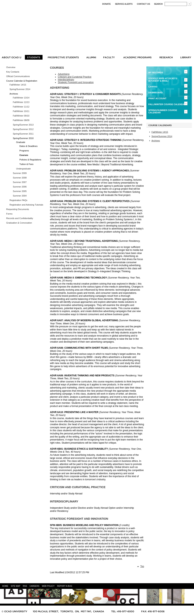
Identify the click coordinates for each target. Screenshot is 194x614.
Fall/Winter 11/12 (21, 107)
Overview (10, 67)
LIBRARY (186, 57)
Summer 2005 (19, 191)
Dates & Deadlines (28, 146)
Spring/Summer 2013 (23, 125)
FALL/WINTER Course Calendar (167, 104)
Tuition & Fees (26, 164)
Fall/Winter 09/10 (21, 116)
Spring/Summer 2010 (23, 138)
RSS (25, 586)
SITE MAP (15, 586)
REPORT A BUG (64, 586)
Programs (24, 150)
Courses (23, 155)
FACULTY (109, 57)
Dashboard (155, 92)
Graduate (20, 142)
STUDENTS (34, 57)
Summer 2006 (19, 187)
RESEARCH (166, 57)
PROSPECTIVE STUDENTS (63, 57)
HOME (5, 586)
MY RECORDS (155, 72)
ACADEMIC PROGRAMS (137, 57)
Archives (14, 94)
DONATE (106, 4)
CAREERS (34, 586)
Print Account (157, 98)
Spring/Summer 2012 (23, 129)
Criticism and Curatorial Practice (74, 76)
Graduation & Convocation (19, 223)
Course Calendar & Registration (21, 81)
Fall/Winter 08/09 (21, 120)
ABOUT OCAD (11, 57)
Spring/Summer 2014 (20, 89)
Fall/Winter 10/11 (21, 111)
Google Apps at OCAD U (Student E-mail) (162, 79)
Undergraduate (23, 168)
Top (142, 566)
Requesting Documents (17, 209)
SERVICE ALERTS (124, 4)
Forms (9, 214)
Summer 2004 (19, 196)
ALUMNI (91, 57)
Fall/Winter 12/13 (21, 102)
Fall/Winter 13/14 (21, 97)
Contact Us (143, 4)
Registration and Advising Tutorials (26, 205)
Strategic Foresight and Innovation (76, 82)
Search (158, 4)
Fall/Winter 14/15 (18, 85)
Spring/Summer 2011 (23, 134)
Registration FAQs (18, 200)
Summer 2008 (19, 177)
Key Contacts (12, 72)
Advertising (63, 74)
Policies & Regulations (30, 159)
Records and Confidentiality (19, 218)
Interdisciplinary (66, 79)
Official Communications (18, 76)
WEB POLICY (48, 586)
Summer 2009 (19, 173)
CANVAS (152, 87)
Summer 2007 (19, 182)
